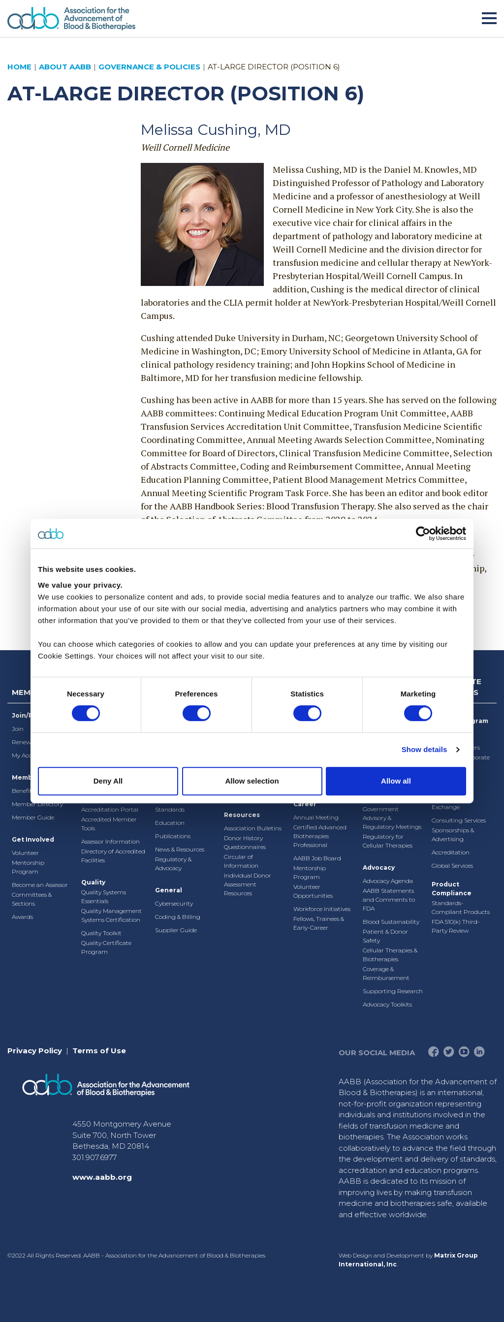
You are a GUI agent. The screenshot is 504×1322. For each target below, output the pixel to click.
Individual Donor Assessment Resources (247, 884)
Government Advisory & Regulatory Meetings (392, 817)
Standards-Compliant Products (461, 907)
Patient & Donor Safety (385, 936)
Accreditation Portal (109, 809)
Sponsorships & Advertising (453, 834)
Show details (424, 749)
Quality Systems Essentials (103, 896)
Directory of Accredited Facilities (113, 856)
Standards (170, 809)
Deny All (108, 781)
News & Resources (179, 849)
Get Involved (33, 839)
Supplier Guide (176, 930)
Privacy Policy (34, 1050)
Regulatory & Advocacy (173, 863)
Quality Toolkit (101, 933)
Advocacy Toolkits (387, 1004)
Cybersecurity (174, 903)
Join (18, 728)
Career (304, 804)
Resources (242, 814)
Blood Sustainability (391, 921)
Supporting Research (393, 991)
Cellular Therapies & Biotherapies (390, 954)
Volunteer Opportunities (313, 891)
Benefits (23, 790)
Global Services (452, 865)
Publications (172, 836)
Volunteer (25, 852)
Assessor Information (110, 841)
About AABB (65, 66)
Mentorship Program (28, 867)
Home (19, 66)
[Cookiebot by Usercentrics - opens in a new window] (423, 533)
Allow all (396, 781)
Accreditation (451, 852)
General (168, 890)
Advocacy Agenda (388, 880)
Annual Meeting (316, 817)
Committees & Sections (32, 899)
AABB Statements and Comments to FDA (389, 899)
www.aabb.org (102, 1177)
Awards (22, 916)
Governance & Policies (149, 66)
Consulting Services (459, 820)
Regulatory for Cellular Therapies (387, 841)
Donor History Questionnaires (245, 842)
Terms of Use (99, 1050)
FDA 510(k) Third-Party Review (456, 926)
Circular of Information (241, 861)
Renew (21, 742)
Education (170, 822)
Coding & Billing (177, 916)
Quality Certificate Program (106, 947)
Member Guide (33, 817)
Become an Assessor (40, 884)
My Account (28, 755)
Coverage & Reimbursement (386, 973)
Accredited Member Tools (109, 824)
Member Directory (37, 804)
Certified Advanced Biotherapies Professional (319, 836)
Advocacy (379, 867)
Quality (93, 882)
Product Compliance (452, 889)
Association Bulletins (253, 828)
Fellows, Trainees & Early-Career (318, 923)
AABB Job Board (317, 858)
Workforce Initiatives (321, 909)
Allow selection (252, 781)
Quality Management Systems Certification (111, 915)
